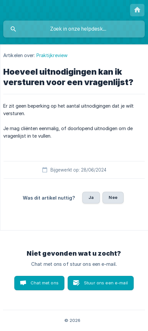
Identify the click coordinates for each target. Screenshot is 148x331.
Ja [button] (91, 197)
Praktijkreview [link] (52, 55)
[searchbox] (74, 29)
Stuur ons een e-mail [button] (106, 282)
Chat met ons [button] (45, 282)
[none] (137, 10)
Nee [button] (113, 197)
